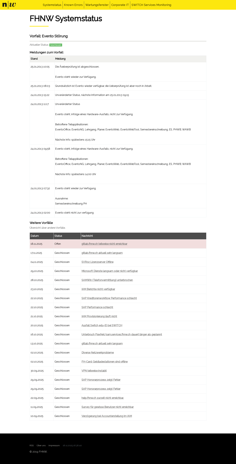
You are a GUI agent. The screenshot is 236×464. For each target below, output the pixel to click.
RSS (32, 445)
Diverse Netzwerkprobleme (98, 352)
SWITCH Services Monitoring (151, 5)
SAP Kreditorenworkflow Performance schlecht (109, 298)
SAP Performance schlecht (97, 307)
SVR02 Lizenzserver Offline (97, 261)
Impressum (54, 445)
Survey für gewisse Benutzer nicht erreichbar (108, 407)
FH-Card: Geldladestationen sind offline (105, 361)
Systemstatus (52, 5)
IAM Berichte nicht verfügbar (98, 289)
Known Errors (73, 5)
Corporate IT (120, 5)
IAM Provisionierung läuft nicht (99, 316)
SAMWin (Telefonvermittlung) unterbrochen (107, 280)
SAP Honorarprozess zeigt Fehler (101, 379)
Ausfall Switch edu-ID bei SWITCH (102, 325)
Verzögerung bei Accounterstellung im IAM (107, 416)
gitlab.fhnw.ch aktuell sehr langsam (102, 252)
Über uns (41, 445)
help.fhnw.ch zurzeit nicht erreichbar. (103, 397)
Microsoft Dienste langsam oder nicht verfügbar (110, 271)
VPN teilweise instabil (94, 370)
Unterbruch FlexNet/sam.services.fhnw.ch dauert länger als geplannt (122, 334)
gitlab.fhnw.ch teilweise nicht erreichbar (104, 243)
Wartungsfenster (97, 5)
